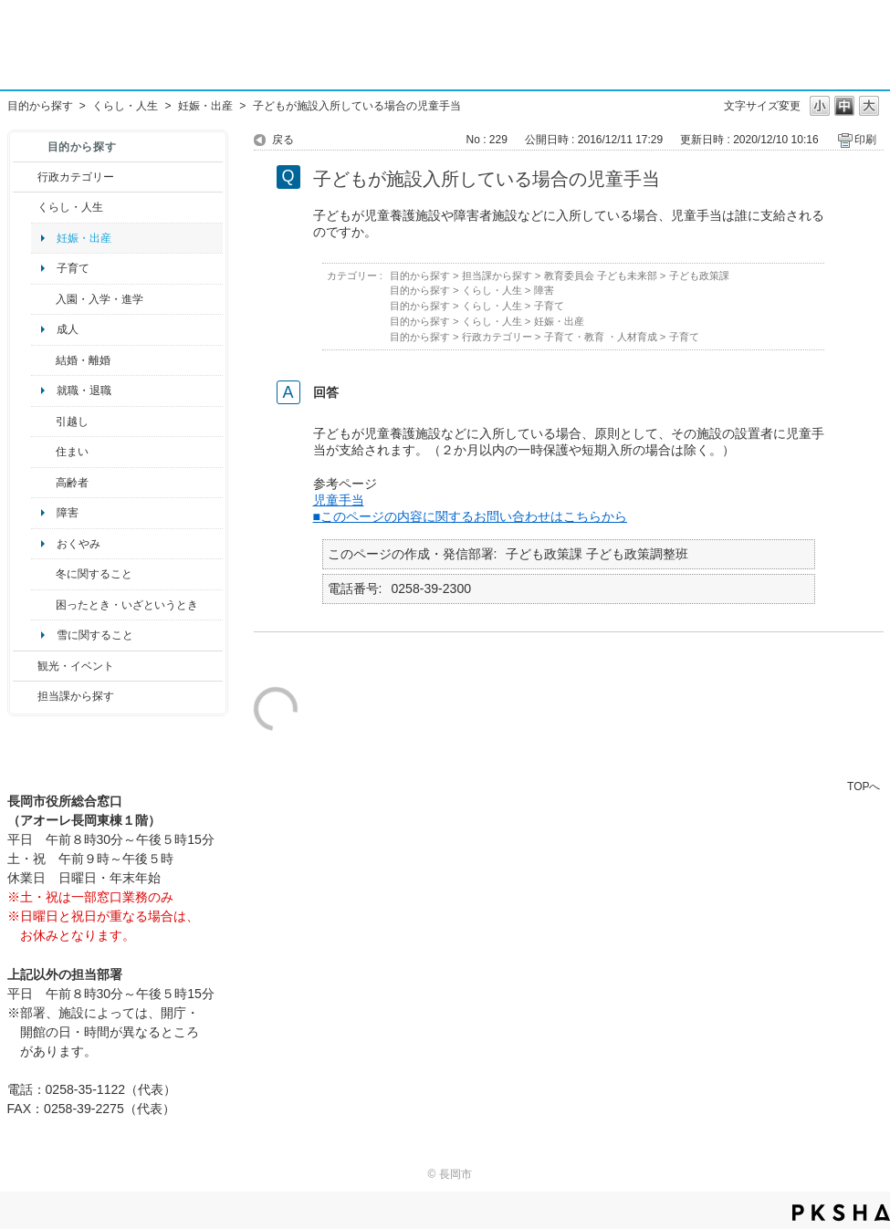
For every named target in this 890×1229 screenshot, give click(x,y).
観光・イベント (75, 666)
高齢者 (72, 482)
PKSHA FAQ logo (841, 1212)
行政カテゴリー (75, 177)
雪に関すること (95, 635)
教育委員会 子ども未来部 (600, 275)
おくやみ (78, 543)
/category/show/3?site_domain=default (25, 177)
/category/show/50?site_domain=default (43, 299)
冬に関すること (94, 574)
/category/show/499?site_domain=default (43, 574)
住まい (72, 451)
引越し (72, 421)
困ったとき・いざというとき (127, 605)
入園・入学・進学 (99, 299)
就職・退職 (84, 390)
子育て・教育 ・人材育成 (600, 336)
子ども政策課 (699, 275)
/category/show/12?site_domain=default (25, 207)
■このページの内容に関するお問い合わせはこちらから (470, 516)
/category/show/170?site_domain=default (43, 451)
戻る (283, 139)
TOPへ (863, 786)
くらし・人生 (125, 105)
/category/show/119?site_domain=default (43, 421)
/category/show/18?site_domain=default (25, 666)
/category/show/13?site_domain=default (43, 482)
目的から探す (40, 105)
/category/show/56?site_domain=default (43, 360)
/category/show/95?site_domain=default (43, 605)
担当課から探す (75, 696)
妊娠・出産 (205, 105)
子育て (73, 268)
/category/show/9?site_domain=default (25, 696)
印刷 (865, 139)
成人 (68, 329)
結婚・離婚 (83, 360)
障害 (68, 512)
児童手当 (338, 500)
